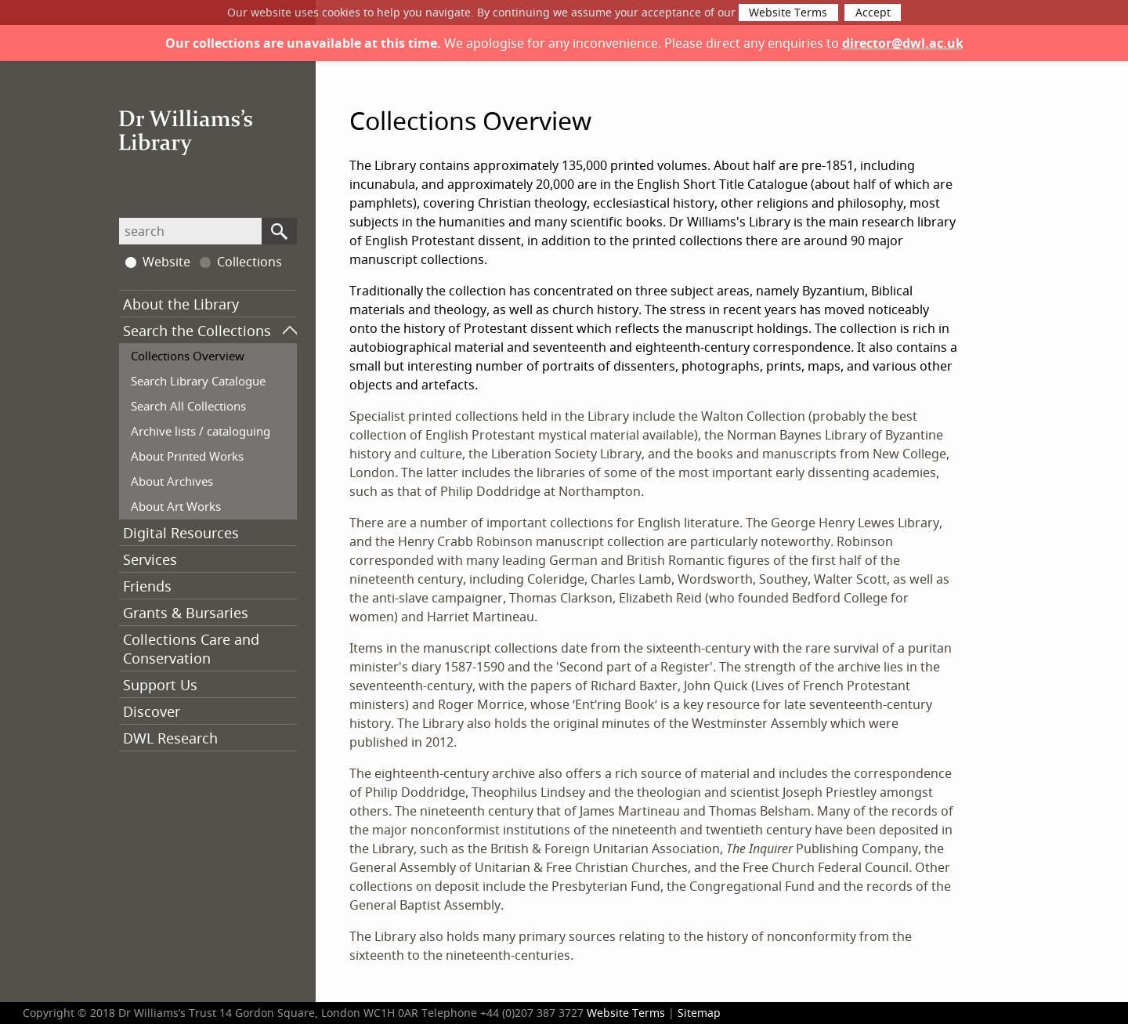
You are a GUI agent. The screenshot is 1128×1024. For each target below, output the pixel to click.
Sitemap (699, 1012)
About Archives (172, 481)
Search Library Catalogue (198, 381)
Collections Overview (187, 356)
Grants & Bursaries (185, 612)
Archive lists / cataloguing (200, 431)
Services (150, 559)
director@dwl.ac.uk (903, 43)
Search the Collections (197, 330)
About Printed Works (187, 456)
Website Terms (788, 12)
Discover (151, 711)
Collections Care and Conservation (191, 649)
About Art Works (176, 506)
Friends (147, 586)
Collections (241, 261)
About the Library (181, 304)
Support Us (160, 684)
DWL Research (170, 738)
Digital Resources (181, 532)
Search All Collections (188, 406)
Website (157, 261)
